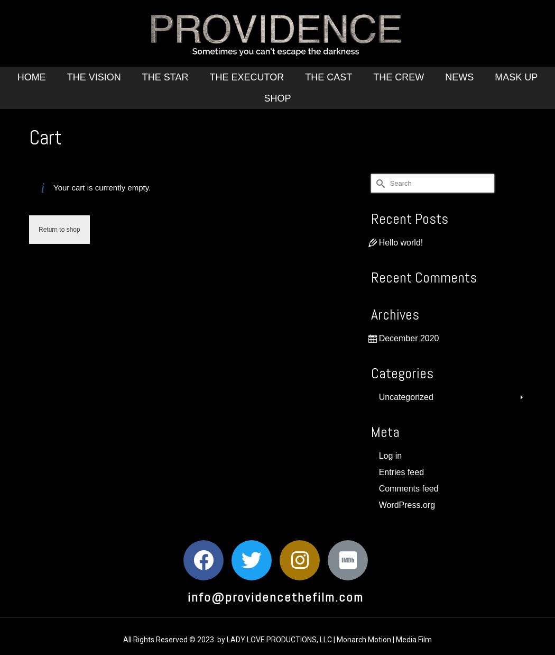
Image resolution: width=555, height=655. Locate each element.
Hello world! (401, 242)
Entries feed (401, 472)
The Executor (246, 77)
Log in (390, 455)
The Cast (328, 77)
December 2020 (409, 338)
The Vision (94, 77)
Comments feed (409, 488)
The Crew (398, 77)
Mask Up (516, 77)
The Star (165, 77)
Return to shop (59, 229)
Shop (277, 98)
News (459, 77)
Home (31, 77)
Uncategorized (406, 397)
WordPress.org (407, 505)
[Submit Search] (379, 183)
